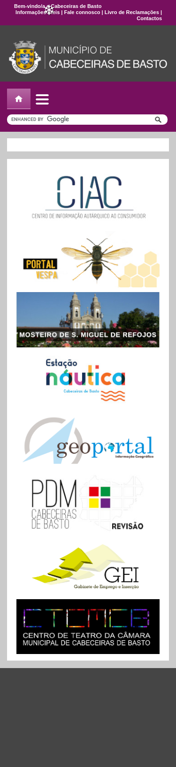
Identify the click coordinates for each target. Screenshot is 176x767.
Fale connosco (82, 12)
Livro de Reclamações (132, 12)
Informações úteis (37, 12)
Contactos (149, 18)
